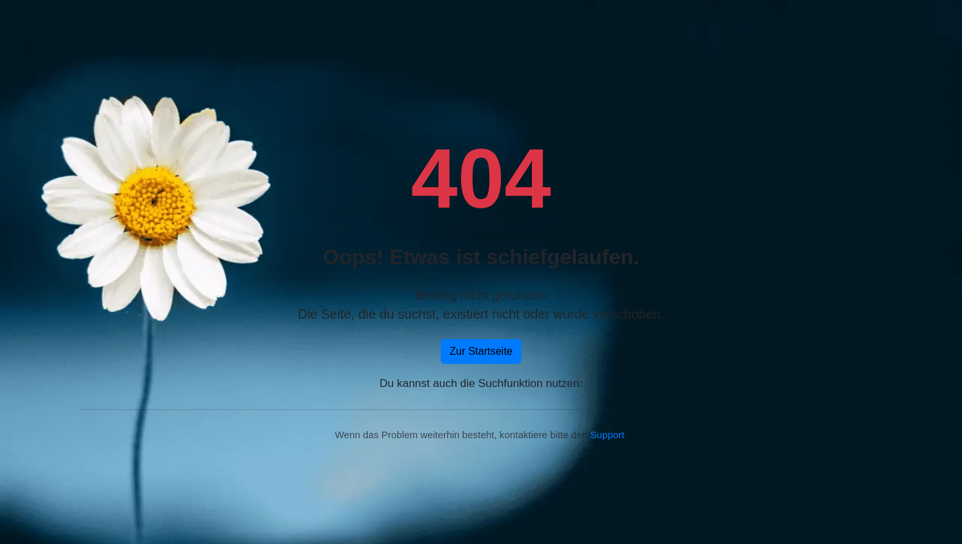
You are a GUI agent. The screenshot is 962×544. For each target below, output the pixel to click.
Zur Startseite (480, 351)
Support (607, 435)
